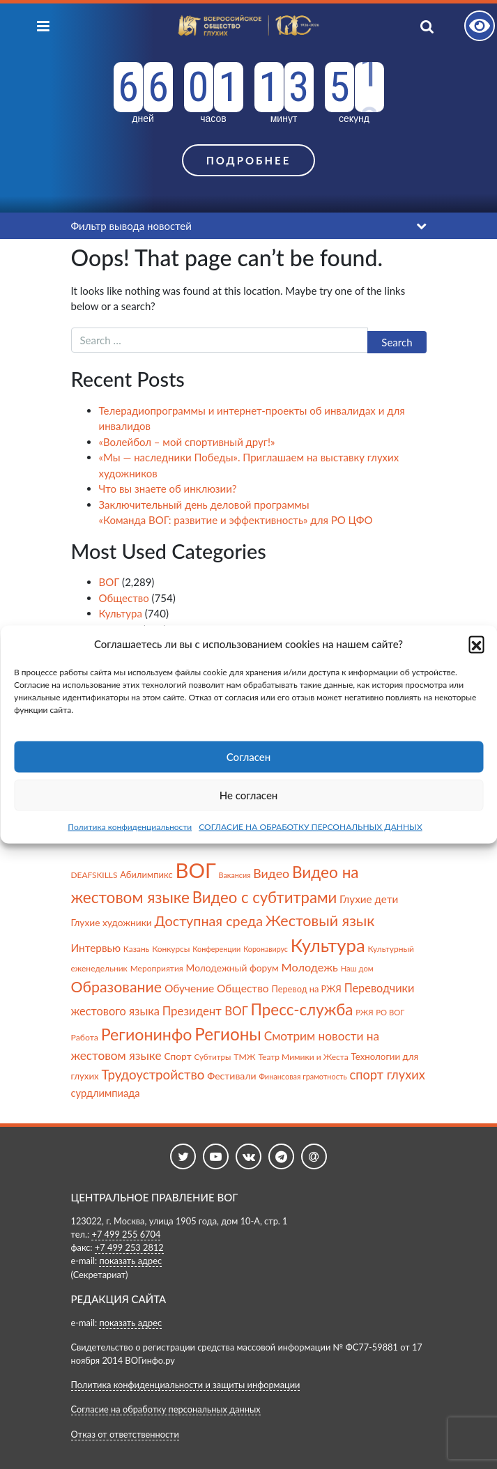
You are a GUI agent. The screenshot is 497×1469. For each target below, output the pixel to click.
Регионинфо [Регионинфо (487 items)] (146, 1034)
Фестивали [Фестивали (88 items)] (231, 1076)
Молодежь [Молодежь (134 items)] (310, 967)
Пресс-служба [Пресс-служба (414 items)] (302, 1009)
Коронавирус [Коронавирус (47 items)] (265, 948)
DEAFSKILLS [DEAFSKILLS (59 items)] (94, 875)
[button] (476, 644)
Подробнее (248, 160)
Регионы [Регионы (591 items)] (227, 1034)
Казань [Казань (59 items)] (136, 949)
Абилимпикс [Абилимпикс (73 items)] (146, 874)
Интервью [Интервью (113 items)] (96, 947)
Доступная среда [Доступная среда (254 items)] (209, 921)
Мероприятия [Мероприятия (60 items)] (156, 968)
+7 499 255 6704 (125, 1234)
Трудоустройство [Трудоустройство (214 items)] (152, 1074)
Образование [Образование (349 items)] (116, 987)
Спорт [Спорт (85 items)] (177, 1056)
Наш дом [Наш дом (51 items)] (357, 968)
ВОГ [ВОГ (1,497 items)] (196, 870)
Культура (120, 613)
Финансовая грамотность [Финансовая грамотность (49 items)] (302, 1076)
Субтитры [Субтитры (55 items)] (212, 1056)
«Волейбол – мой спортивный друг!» (187, 442)
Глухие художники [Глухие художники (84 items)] (111, 922)
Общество (124, 598)
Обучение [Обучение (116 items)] (189, 988)
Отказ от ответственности (125, 1434)
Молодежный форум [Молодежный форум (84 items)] (232, 968)
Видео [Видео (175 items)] (271, 873)
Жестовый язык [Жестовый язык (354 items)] (320, 921)
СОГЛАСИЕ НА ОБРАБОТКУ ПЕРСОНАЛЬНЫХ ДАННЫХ (310, 826)
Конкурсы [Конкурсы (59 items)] (171, 949)
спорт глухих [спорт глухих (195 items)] (387, 1074)
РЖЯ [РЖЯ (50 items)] (364, 1012)
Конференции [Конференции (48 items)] (216, 948)
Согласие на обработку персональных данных (166, 1409)
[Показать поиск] (440, 25)
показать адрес (130, 1260)
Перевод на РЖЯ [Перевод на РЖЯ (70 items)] (306, 988)
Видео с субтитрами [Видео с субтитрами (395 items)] (264, 897)
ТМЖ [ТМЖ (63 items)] (244, 1057)
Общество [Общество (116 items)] (243, 988)
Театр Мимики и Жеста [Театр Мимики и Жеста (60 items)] (303, 1057)
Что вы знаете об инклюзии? (168, 488)
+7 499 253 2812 (129, 1247)
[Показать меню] (43, 25)
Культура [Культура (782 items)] (328, 945)
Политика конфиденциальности (130, 826)
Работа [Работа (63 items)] (84, 1037)
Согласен (248, 757)
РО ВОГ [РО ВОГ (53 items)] (390, 1012)
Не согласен (249, 795)
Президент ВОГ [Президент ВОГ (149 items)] (205, 1010)
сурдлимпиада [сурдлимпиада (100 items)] (105, 1093)
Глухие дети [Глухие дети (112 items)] (368, 899)
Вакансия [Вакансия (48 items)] (235, 874)
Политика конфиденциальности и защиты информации (185, 1384)
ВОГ (109, 582)
